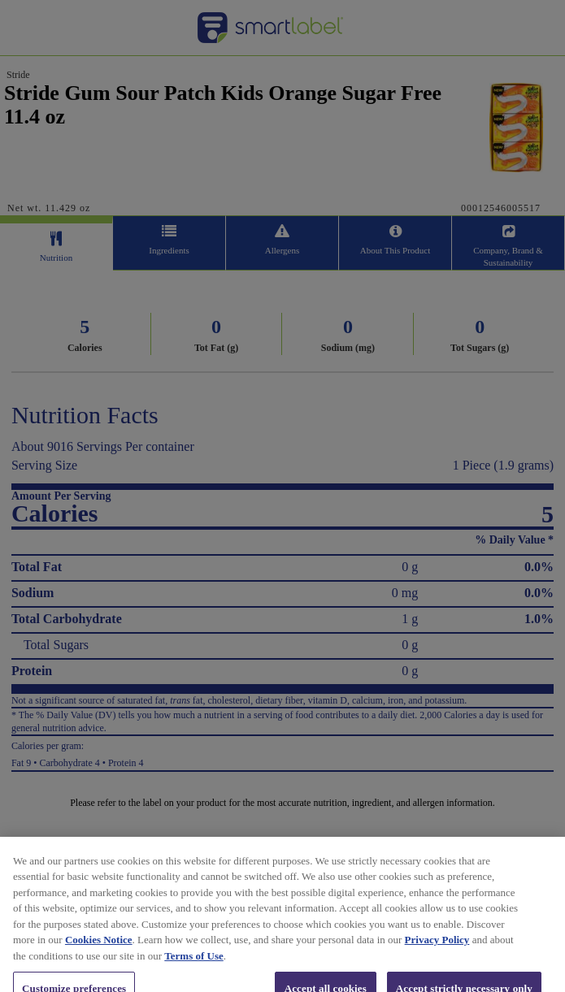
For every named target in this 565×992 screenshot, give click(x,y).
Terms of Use (193, 966)
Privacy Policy (437, 951)
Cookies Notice (99, 951)
